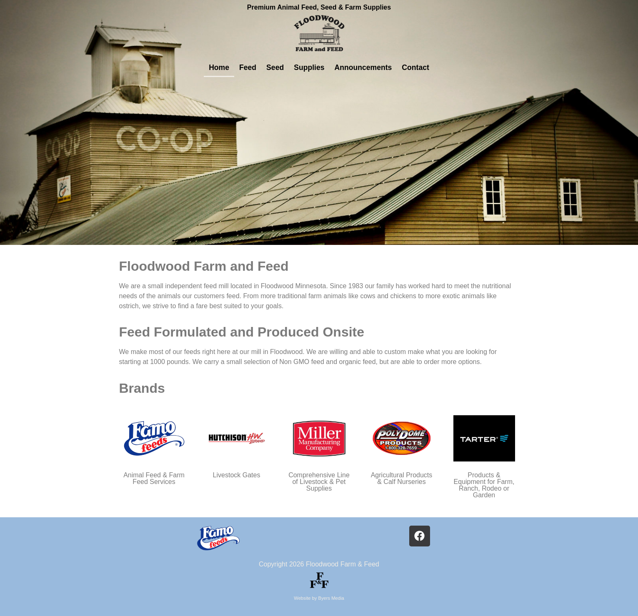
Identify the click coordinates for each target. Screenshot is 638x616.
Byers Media (331, 598)
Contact (415, 67)
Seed (275, 67)
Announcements (363, 67)
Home (219, 67)
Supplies (309, 67)
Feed (247, 67)
